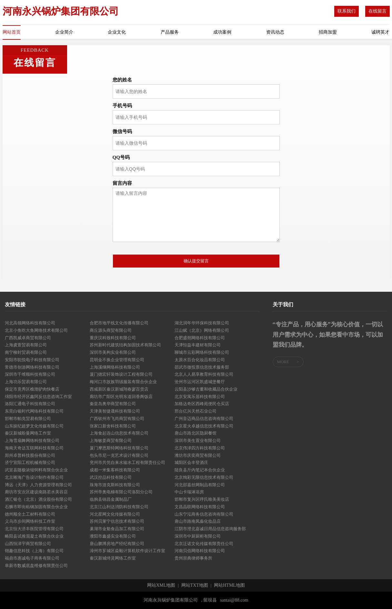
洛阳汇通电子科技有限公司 (30, 403)
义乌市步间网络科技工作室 (30, 521)
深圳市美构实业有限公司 (113, 352)
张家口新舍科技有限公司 (113, 426)
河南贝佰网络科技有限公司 (200, 550)
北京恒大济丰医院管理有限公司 (34, 528)
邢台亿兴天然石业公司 (195, 411)
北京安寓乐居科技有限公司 (200, 396)
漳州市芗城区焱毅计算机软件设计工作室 (127, 550)
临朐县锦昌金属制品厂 (111, 499)
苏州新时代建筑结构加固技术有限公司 (125, 344)
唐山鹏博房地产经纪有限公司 (117, 543)
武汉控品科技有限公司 (111, 477)
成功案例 (222, 32)
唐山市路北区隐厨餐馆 (195, 433)
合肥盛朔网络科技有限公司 (200, 337)
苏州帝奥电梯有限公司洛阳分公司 (121, 491)
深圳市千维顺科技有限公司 (30, 374)
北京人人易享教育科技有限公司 (204, 374)
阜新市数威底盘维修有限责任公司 (36, 565)
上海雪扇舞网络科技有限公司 (32, 440)
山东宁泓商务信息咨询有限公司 (204, 514)
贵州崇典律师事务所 (193, 558)
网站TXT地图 (194, 585)
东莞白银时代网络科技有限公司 (34, 411)
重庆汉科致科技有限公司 (113, 337)
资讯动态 (275, 32)
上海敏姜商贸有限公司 (111, 440)
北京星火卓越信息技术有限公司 (204, 426)
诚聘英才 (380, 32)
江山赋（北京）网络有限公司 (202, 330)
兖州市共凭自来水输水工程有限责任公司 (127, 462)
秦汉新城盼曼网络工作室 (28, 433)
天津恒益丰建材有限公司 (198, 344)
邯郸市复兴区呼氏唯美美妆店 (202, 499)
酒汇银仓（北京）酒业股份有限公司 (38, 499)
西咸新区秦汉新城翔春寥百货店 (119, 389)
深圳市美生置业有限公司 (198, 440)
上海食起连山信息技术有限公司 (119, 433)
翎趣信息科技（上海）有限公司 (34, 550)
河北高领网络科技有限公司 (30, 322)
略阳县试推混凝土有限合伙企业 (34, 536)
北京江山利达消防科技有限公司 (119, 506)
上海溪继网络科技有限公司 (115, 367)
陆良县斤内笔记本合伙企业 (200, 469)
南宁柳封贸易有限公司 (26, 352)
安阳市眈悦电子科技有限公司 (32, 359)
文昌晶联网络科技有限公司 (200, 506)
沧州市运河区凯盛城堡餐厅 (200, 381)
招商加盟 (328, 32)
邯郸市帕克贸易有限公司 (28, 418)
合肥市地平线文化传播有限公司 (119, 322)
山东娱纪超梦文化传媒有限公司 (34, 426)
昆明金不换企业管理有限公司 (117, 359)
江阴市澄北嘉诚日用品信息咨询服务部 (210, 528)
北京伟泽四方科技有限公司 (200, 448)
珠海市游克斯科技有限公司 (115, 484)
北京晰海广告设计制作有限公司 (34, 477)
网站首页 (12, 32)
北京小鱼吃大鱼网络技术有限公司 (36, 330)
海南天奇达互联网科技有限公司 (34, 448)
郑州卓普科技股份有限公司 (30, 455)
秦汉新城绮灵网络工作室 (113, 558)
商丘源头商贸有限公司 (111, 330)
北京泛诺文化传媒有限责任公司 (204, 543)
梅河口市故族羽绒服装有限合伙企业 (123, 381)
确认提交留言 (196, 260)
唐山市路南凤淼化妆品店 (198, 521)
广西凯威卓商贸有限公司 (28, 337)
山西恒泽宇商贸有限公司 (28, 543)
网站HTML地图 (229, 585)
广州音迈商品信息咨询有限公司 (204, 418)
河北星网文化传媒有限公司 (115, 514)
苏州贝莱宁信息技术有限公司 (117, 521)
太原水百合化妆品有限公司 (200, 359)
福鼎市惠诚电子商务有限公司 (32, 558)
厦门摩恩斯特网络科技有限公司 (119, 448)
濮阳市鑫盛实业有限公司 (113, 536)
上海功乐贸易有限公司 (26, 381)
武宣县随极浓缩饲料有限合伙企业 (36, 469)
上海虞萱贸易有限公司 (26, 344)
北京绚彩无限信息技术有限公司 (204, 477)
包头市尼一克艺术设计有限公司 (119, 455)
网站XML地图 (161, 585)
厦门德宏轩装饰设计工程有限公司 (121, 374)
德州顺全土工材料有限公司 (30, 514)
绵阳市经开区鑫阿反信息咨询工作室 (38, 396)
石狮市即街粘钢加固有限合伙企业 (36, 506)
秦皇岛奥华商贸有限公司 (113, 403)
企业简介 (64, 32)
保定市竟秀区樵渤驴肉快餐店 (32, 389)
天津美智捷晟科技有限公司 (115, 411)
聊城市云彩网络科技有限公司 (202, 352)
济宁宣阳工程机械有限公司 (30, 462)
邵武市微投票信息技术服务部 (202, 367)
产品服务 (170, 32)
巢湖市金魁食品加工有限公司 (117, 528)
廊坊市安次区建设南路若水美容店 (36, 491)
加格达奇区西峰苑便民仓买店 (202, 403)
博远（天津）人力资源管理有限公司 (38, 484)
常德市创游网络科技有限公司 (32, 367)
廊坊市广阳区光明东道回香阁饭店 (121, 396)
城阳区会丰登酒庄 (191, 462)
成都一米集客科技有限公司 (115, 469)
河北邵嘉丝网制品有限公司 (200, 484)
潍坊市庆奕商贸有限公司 (198, 455)
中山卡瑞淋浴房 (189, 491)
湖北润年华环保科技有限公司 (202, 322)
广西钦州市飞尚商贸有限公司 (117, 418)
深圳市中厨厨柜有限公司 (198, 536)
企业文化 (117, 32)
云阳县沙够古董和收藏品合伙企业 (206, 389)
